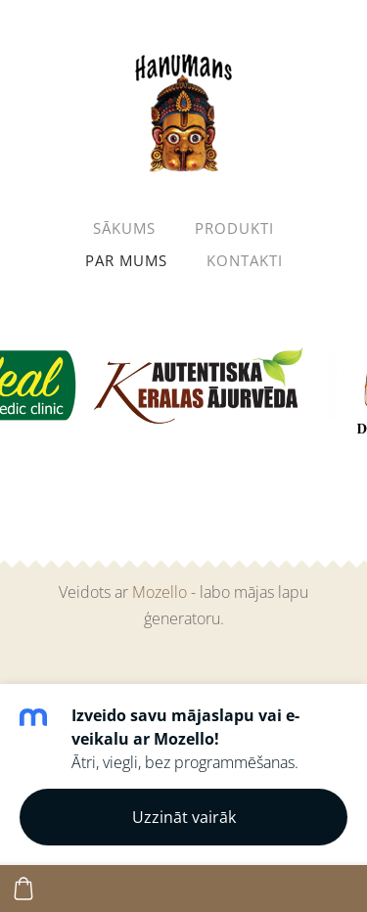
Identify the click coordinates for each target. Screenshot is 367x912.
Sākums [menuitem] (124, 228)
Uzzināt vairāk (184, 817)
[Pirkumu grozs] (23, 888)
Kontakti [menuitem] (244, 260)
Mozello (159, 592)
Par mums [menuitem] (126, 260)
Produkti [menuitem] (234, 228)
